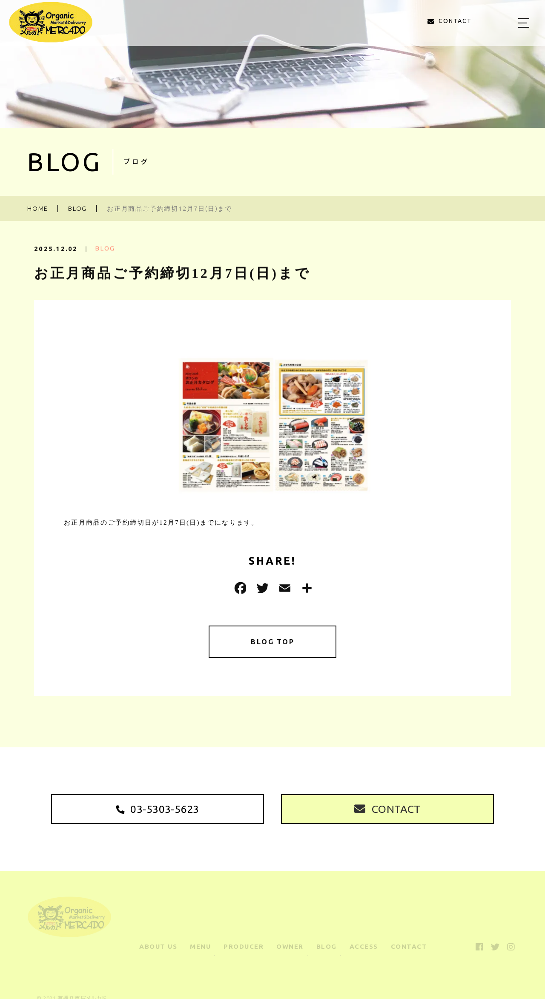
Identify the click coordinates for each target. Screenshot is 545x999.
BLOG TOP (273, 643)
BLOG (105, 256)
